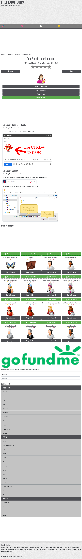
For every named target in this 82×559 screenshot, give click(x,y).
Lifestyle (5, 466)
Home (3, 54)
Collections (10, 54)
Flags (4, 425)
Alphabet (5, 392)
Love (4, 470)
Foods (4, 449)
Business (17, 54)
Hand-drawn (6, 429)
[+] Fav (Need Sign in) (41, 98)
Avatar (5, 404)
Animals (5, 396)
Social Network (7, 486)
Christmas (6, 502)
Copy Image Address (41, 90)
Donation (4, 369)
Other (4, 515)
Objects (5, 482)
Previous (10, 71)
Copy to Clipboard (10, 272)
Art (4, 400)
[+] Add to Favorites (10, 254)
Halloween (6, 511)
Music (4, 474)
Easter (5, 506)
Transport (6, 495)
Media (5, 433)
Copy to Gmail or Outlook (41, 87)
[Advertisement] (55, 11)
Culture (5, 441)
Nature (5, 478)
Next (71, 71)
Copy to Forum (41, 94)
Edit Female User (26, 54)
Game (4, 457)
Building (5, 408)
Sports (5, 490)
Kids (4, 461)
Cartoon (5, 416)
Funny (4, 453)
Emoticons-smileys (8, 445)
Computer (6, 421)
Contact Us (18, 556)
